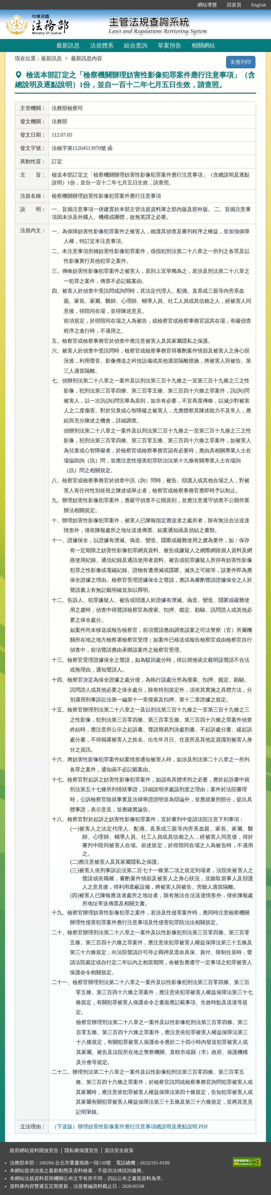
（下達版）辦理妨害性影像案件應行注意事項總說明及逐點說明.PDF (130, 1126)
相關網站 (203, 45)
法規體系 (102, 45)
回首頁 (234, 4)
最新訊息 (68, 45)
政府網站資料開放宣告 (34, 1150)
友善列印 (240, 62)
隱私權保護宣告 (81, 1150)
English (258, 4)
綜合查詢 (135, 45)
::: (186, 4)
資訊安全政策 (119, 1150)
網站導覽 (207, 4)
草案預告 (169, 45)
